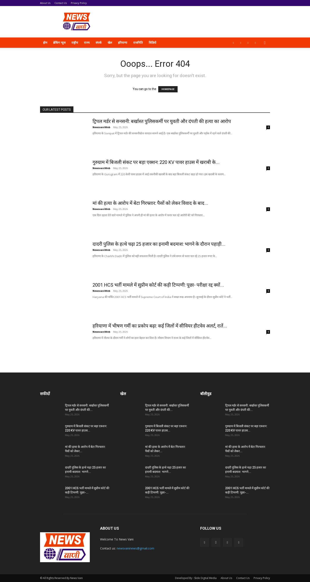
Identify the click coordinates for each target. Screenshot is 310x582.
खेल (110, 42)
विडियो (152, 42)
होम (45, 42)
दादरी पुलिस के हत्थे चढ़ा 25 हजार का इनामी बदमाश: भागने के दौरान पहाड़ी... (159, 244)
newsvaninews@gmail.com (135, 548)
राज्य (87, 42)
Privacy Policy (79, 3)
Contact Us (60, 3)
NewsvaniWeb (101, 127)
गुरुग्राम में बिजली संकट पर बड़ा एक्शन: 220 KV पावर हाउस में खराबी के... (156, 162)
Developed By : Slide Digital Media (196, 578)
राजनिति (138, 42)
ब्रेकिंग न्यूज (59, 42)
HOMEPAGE (167, 89)
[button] (265, 43)
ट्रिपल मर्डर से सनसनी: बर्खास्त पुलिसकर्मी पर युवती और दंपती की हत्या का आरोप (162, 121)
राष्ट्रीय (74, 42)
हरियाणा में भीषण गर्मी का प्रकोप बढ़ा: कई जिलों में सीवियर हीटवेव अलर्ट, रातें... (160, 326)
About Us (45, 3)
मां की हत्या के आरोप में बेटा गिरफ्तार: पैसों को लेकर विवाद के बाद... (150, 203)
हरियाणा (122, 42)
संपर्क (99, 42)
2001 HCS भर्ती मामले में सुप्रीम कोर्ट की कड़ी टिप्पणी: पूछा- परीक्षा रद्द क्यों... (158, 285)
